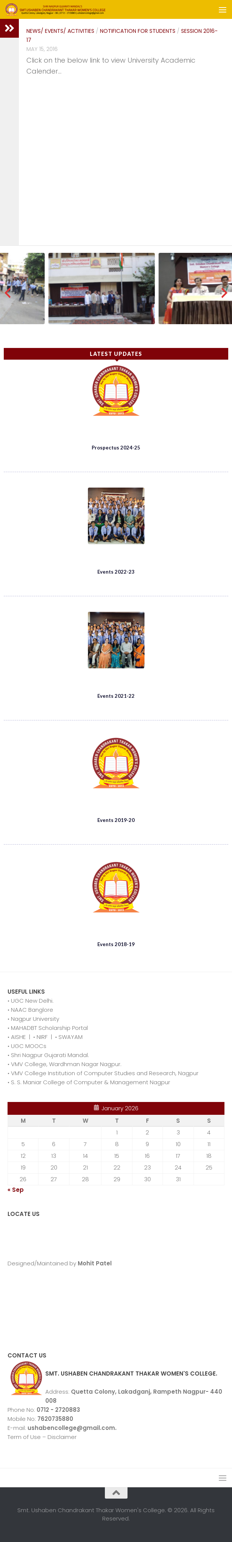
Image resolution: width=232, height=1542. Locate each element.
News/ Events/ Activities (60, 31)
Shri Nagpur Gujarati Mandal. (49, 1055)
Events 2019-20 (116, 820)
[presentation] (7, 292)
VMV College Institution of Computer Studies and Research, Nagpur (103, 1073)
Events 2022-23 (116, 572)
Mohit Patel (94, 1263)
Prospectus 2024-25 (116, 448)
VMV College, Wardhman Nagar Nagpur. (65, 1064)
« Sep (16, 1190)
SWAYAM (70, 1037)
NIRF (43, 1037)
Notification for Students (137, 31)
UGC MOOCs (27, 1046)
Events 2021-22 (116, 696)
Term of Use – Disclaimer (42, 1437)
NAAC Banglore (31, 1010)
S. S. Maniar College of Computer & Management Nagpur (89, 1082)
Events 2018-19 (116, 944)
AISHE (17, 1037)
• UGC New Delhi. (31, 1001)
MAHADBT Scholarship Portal (48, 1028)
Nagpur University (34, 1019)
